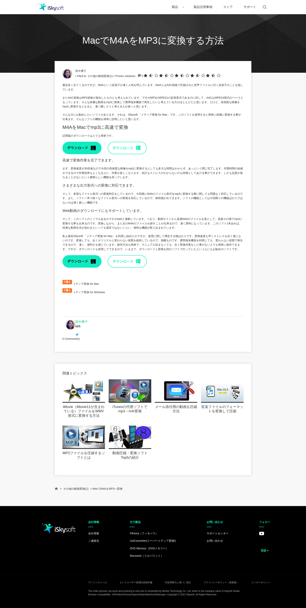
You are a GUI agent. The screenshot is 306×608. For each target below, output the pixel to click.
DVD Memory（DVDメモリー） (149, 548)
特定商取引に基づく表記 (178, 582)
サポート (250, 7)
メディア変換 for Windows (89, 292)
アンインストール (97, 582)
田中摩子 (80, 71)
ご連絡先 (93, 540)
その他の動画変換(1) (100, 76)
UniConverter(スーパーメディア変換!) (153, 540)
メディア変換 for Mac (154, 114)
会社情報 (93, 533)
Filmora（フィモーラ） (144, 533)
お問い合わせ (215, 540)
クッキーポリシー (260, 582)
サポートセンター (218, 533)
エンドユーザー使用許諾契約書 (136, 582)
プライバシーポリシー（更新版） (221, 582)
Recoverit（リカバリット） (146, 555)
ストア (228, 7)
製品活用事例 (203, 7)
